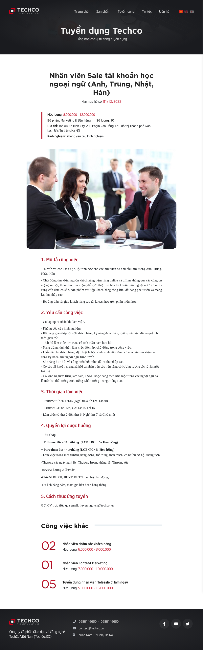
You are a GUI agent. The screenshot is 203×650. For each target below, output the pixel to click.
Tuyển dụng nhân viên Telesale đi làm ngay (95, 582)
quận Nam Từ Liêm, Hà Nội (96, 634)
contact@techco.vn (91, 628)
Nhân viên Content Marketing (84, 563)
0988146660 (88, 621)
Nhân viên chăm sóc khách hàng (86, 543)
